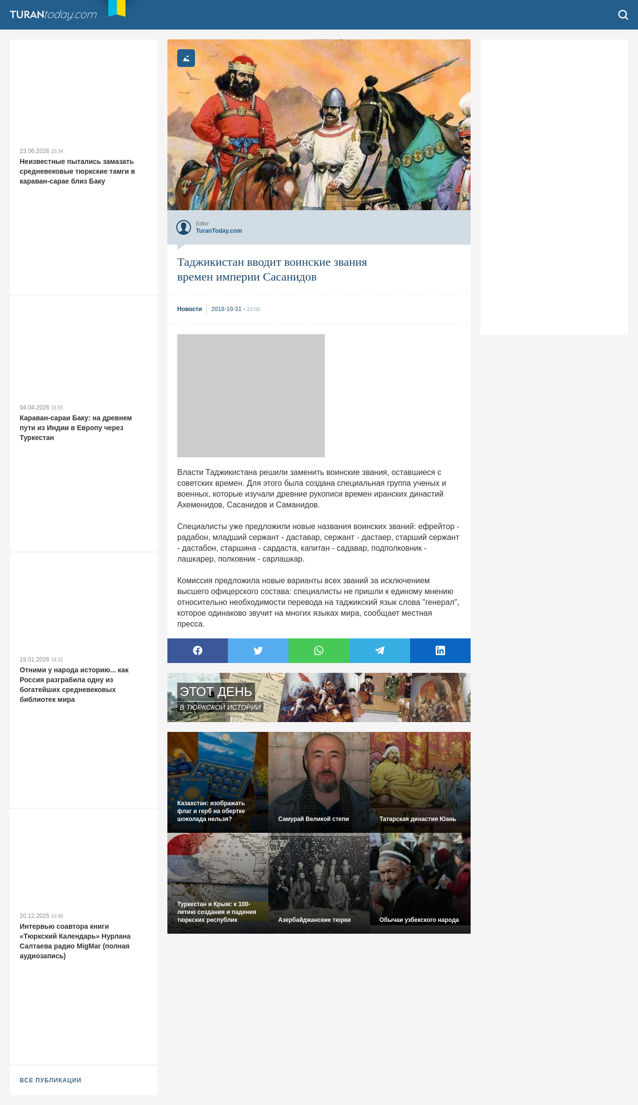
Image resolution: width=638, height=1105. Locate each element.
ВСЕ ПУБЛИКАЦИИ (51, 1080)
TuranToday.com (54, 14)
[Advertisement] (251, 395)
